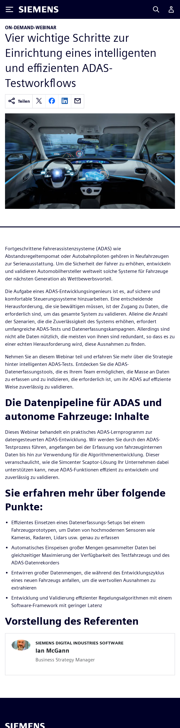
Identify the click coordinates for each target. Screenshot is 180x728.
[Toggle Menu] (9, 9)
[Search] (156, 9)
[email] (77, 101)
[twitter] (39, 101)
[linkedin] (64, 101)
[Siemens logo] (38, 9)
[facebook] (52, 101)
